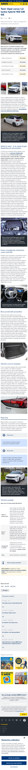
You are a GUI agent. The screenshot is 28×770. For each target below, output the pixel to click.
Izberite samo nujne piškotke (14, 763)
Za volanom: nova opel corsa (10, 622)
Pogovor (4, 730)
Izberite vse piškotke (14, 758)
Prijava (24, 714)
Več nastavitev (14, 767)
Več (3, 606)
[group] (14, 88)
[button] (4, 88)
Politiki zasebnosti (20, 711)
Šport (3, 732)
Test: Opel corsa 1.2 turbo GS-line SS (12, 603)
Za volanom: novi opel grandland (11, 632)
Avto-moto (4, 728)
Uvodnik (4, 727)
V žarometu (4, 724)
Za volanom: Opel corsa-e (9, 613)
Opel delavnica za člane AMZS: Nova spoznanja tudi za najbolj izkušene (12, 642)
